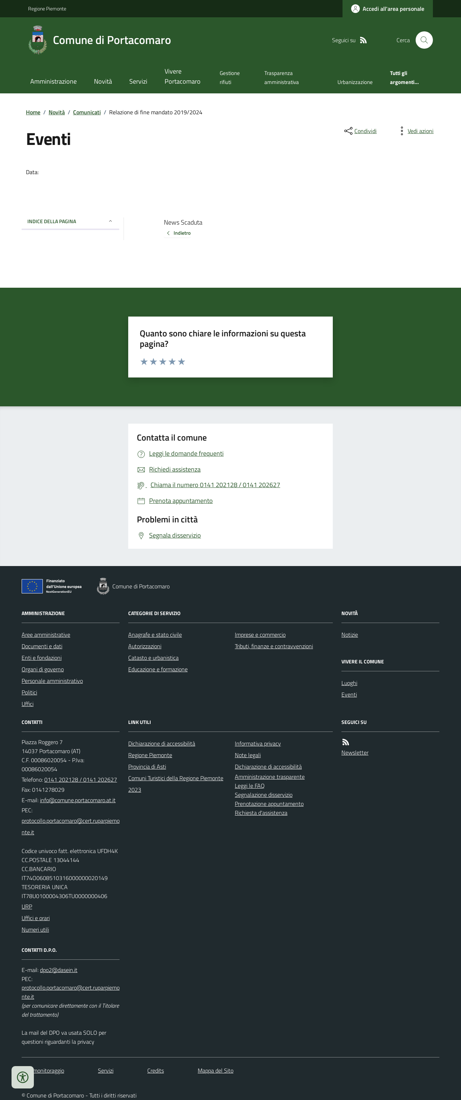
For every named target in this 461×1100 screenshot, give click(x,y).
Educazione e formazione (158, 669)
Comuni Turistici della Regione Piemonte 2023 (175, 784)
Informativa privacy (258, 743)
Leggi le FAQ (250, 785)
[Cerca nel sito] (421, 40)
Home (33, 112)
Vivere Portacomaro (183, 76)
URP (27, 906)
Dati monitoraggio (43, 1070)
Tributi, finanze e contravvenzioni (274, 646)
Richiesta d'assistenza (261, 812)
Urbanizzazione (355, 82)
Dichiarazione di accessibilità (161, 743)
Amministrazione (53, 81)
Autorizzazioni (144, 646)
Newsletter (354, 752)
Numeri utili (35, 929)
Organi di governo (43, 669)
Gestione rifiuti (230, 77)
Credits (155, 1070)
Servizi (138, 81)
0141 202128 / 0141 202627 (80, 779)
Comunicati (87, 112)
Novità (103, 81)
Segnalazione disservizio (263, 794)
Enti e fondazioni (42, 657)
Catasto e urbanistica (153, 657)
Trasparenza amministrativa (281, 77)
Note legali (248, 755)
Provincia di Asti (147, 766)
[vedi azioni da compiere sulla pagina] (415, 131)
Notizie (349, 634)
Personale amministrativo (52, 680)
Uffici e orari (36, 918)
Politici (29, 692)
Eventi (349, 694)
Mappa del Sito (215, 1070)
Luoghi (349, 683)
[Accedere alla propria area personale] (388, 8)
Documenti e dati (42, 646)
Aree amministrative (46, 634)
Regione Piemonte (47, 8)
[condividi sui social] (359, 131)
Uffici (27, 703)
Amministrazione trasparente (270, 776)
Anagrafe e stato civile (155, 634)
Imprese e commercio (260, 634)
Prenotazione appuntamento (269, 803)
